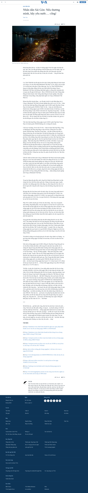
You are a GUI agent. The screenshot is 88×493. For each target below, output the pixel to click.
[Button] (57, 24)
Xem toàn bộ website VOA (12, 463)
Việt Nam (8, 410)
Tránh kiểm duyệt (10, 478)
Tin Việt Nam (28, 400)
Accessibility (28, 489)
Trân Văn (25, 17)
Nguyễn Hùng (28, 421)
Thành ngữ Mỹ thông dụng (51, 442)
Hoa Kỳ (27, 413)
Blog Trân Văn (26, 6)
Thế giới (8, 413)
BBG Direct (8, 486)
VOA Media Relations (30, 486)
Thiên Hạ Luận (48, 423)
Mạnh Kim (8, 421)
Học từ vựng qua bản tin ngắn (32, 444)
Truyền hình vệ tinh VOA (11, 431)
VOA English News (10, 489)
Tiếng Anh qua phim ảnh (11, 447)
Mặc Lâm (8, 423)
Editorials (47, 489)
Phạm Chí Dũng (28, 423)
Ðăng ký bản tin (9, 400)
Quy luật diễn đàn (29, 455)
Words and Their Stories (50, 444)
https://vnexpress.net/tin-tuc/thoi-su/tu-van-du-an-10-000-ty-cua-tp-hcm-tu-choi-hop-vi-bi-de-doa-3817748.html (43, 344)
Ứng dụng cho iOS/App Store (12, 471)
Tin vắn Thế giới (29, 434)
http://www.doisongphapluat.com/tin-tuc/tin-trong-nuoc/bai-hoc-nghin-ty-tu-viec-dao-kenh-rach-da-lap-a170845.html (43, 372)
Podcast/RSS (8, 403)
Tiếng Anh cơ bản (10, 442)
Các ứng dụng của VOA (50, 471)
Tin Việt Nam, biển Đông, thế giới (13, 434)
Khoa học (66, 410)
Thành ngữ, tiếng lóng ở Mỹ (31, 442)
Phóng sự (27, 431)
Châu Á (27, 410)
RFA (46, 486)
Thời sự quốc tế (28, 403)
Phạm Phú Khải (48, 421)
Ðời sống (47, 413)
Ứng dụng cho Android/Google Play (33, 471)
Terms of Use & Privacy (50, 455)
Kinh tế (46, 410)
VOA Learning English (50, 447)
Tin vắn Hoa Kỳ (48, 431)
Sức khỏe (66, 413)
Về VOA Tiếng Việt (10, 455)
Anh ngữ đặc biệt (29, 447)
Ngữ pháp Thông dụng (11, 444)
